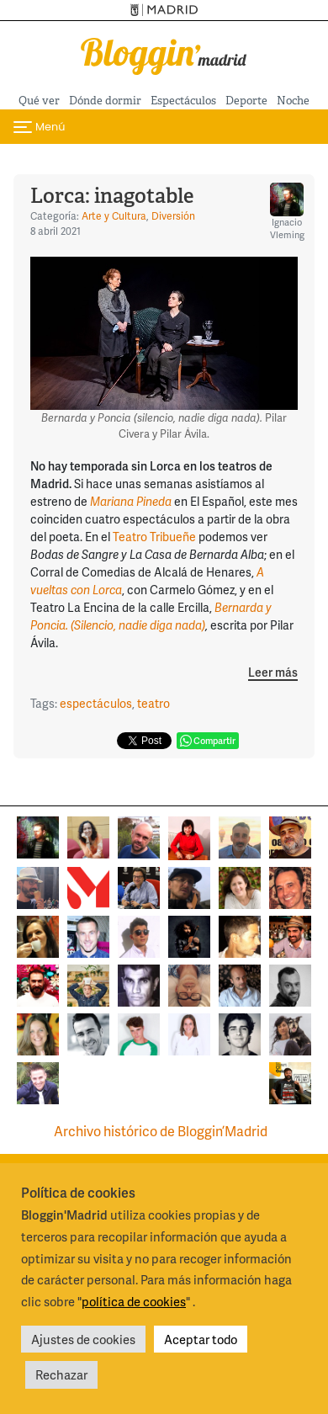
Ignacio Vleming (287, 211)
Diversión (173, 216)
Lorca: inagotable (111, 196)
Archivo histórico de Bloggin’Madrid (160, 1130)
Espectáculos (183, 100)
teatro (153, 703)
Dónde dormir (105, 100)
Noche (293, 100)
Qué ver (39, 100)
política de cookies (134, 1301)
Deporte (246, 100)
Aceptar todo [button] (200, 1339)
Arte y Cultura (114, 216)
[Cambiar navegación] (39, 126)
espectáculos (96, 703)
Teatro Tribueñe (154, 537)
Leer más (273, 673)
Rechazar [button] (61, 1374)
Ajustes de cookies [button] (83, 1339)
